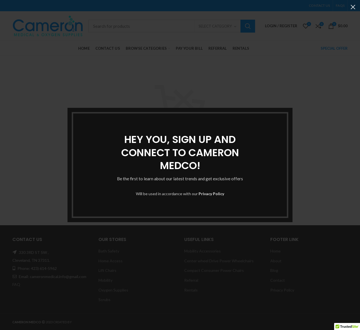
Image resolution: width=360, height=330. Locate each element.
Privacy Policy (211, 193)
